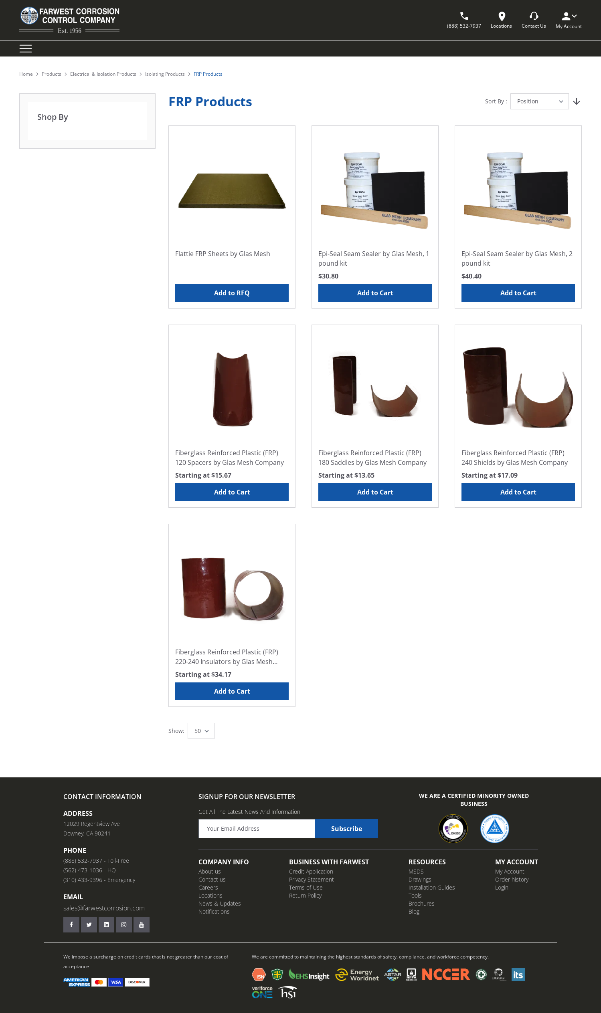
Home (26, 74)
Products (51, 74)
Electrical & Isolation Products (103, 74)
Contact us (212, 879)
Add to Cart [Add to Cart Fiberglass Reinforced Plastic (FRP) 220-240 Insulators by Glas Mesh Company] (232, 691)
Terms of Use (306, 887)
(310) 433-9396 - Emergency (99, 880)
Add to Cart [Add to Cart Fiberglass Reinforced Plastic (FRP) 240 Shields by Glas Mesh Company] (518, 492)
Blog (414, 911)
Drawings (420, 879)
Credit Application (311, 871)
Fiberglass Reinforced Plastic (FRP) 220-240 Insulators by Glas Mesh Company (226, 657)
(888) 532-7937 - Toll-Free (96, 860)
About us (209, 871)
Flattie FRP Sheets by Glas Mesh (222, 253)
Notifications (214, 911)
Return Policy (305, 895)
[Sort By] (539, 101)
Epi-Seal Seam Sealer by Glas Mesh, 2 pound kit (517, 258)
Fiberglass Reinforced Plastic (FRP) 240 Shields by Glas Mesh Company (514, 457)
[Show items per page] (201, 731)
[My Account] (569, 16)
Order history (511, 879)
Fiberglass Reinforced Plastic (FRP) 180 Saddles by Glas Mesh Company (372, 457)
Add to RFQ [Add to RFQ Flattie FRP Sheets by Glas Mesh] (232, 293)
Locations (210, 895)
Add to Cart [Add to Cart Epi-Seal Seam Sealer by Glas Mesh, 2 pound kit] (518, 293)
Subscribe (346, 828)
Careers (208, 887)
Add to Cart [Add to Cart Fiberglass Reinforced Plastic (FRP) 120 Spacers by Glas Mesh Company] (232, 492)
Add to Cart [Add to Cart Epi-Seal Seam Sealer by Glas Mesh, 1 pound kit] (375, 293)
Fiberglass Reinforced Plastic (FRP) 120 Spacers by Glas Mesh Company (229, 457)
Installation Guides (432, 887)
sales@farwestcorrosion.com (104, 908)
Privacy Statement (311, 879)
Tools (415, 895)
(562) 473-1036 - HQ (89, 870)
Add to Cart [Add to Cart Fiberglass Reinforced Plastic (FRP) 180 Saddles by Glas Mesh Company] (375, 492)
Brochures (422, 903)
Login (501, 887)
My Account (509, 871)
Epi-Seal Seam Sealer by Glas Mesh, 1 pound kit (373, 258)
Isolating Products (165, 74)
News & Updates (219, 903)
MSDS (416, 871)
